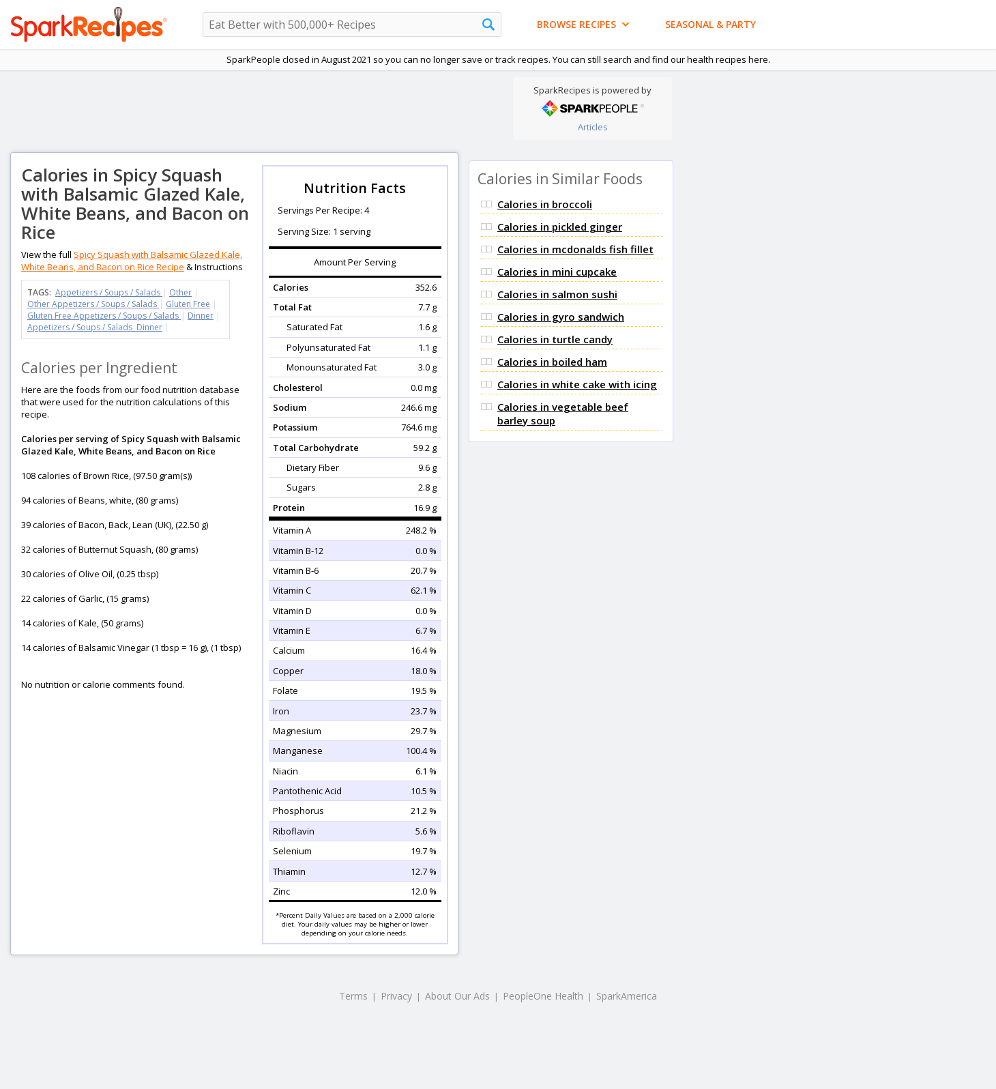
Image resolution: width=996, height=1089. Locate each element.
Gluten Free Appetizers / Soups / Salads (104, 315)
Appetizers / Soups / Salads (108, 292)
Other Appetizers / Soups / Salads (93, 304)
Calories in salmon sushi (557, 294)
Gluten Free (188, 304)
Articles (593, 127)
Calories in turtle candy (555, 339)
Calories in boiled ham (552, 361)
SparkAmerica (626, 995)
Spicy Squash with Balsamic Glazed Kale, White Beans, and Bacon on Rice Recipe (131, 260)
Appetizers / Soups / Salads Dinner (94, 327)
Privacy (396, 995)
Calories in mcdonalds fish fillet (575, 249)
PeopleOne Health (543, 995)
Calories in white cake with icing (577, 384)
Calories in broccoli (544, 204)
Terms (353, 995)
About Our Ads (457, 995)
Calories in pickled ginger (559, 226)
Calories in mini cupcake (557, 271)
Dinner (201, 315)
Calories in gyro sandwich (560, 316)
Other (180, 292)
